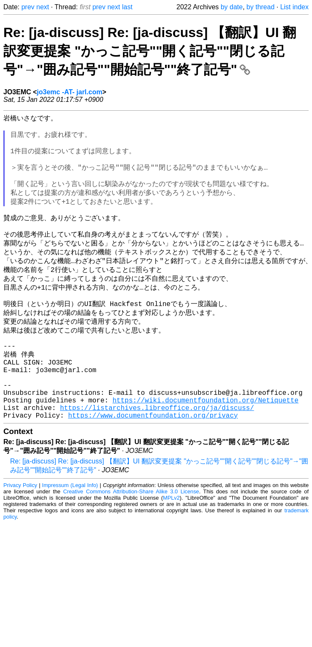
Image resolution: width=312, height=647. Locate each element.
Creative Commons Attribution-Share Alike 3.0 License (131, 537)
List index (294, 7)
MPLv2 (171, 543)
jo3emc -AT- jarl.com (69, 92)
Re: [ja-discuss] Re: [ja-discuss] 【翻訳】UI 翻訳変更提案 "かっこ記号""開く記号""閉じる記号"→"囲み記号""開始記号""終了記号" (149, 51)
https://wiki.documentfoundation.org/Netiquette (205, 442)
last (127, 7)
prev (28, 7)
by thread (260, 7)
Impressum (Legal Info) (70, 530)
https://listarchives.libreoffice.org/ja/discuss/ (157, 451)
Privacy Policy (20, 530)
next (42, 7)
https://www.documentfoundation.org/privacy (153, 460)
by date (232, 7)
